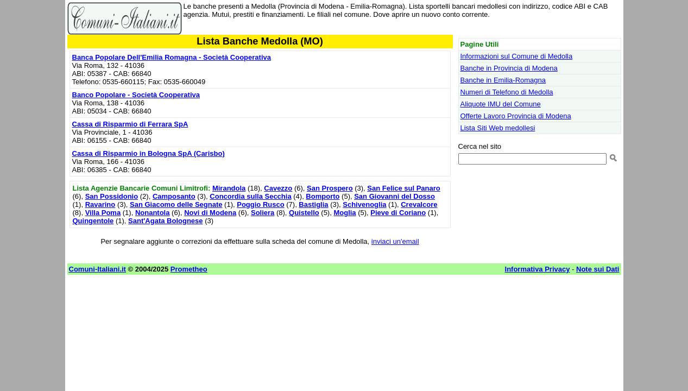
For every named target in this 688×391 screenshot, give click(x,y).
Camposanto (174, 196)
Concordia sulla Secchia (250, 196)
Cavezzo (278, 188)
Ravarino (100, 204)
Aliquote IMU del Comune (500, 104)
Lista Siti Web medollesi (497, 128)
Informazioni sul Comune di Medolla (516, 56)
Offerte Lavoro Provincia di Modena (515, 116)
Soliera (262, 213)
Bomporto (322, 196)
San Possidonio (111, 196)
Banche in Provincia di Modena (509, 68)
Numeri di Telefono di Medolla (506, 92)
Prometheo (189, 269)
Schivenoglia (364, 204)
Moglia (344, 213)
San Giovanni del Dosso (394, 196)
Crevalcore (419, 204)
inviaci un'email (395, 241)
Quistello (304, 213)
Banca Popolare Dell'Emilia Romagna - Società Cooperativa (171, 57)
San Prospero (330, 188)
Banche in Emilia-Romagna (503, 80)
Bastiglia (313, 204)
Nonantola (152, 213)
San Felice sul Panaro (403, 188)
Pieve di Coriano (398, 213)
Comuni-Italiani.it (97, 269)
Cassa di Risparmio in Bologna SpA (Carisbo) (148, 153)
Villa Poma (103, 213)
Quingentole (93, 221)
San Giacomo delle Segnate (176, 204)
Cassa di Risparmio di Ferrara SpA (130, 124)
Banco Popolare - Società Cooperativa (136, 95)
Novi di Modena (210, 213)
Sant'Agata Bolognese (165, 221)
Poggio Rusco (260, 204)
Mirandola (228, 188)
